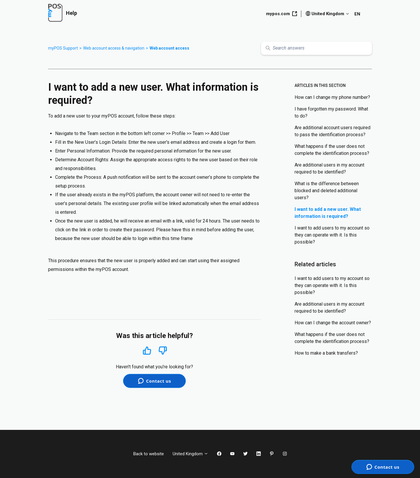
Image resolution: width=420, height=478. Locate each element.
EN (357, 14)
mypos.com (281, 13)
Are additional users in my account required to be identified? (329, 168)
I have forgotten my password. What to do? (331, 112)
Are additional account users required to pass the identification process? (332, 131)
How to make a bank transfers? (326, 353)
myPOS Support (63, 48)
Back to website (148, 453)
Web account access (169, 48)
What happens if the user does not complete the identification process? (332, 149)
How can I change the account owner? (333, 322)
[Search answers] (316, 48)
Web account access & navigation (113, 48)
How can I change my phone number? (332, 97)
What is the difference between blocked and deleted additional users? (327, 190)
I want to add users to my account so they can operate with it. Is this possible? (332, 235)
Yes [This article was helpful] (147, 350)
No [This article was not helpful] (163, 350)
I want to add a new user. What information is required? (328, 212)
